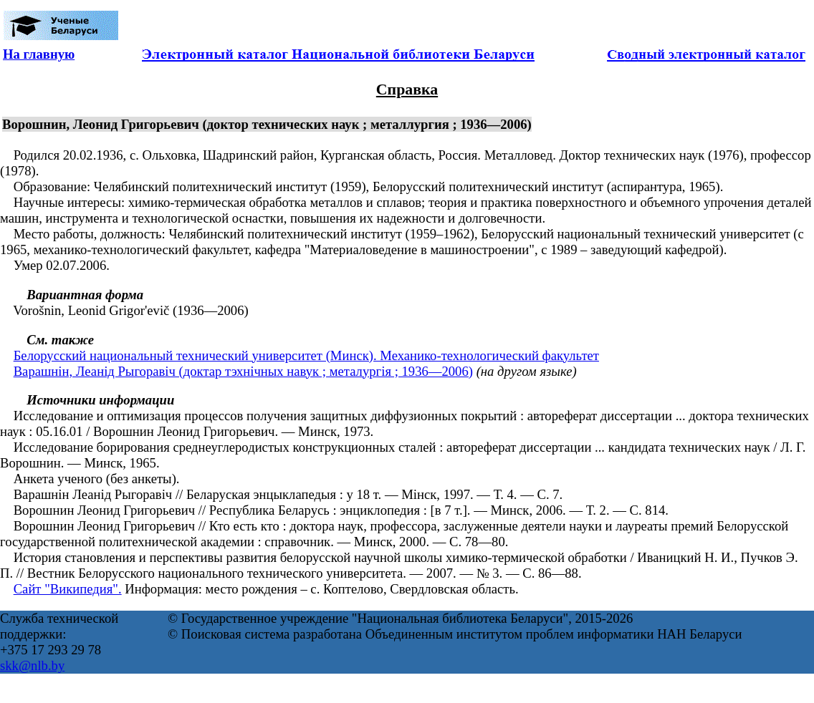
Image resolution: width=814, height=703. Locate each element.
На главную (39, 54)
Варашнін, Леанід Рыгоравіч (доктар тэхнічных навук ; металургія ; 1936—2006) (243, 371)
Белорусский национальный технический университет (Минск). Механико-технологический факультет (306, 355)
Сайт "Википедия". (68, 588)
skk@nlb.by (32, 665)
